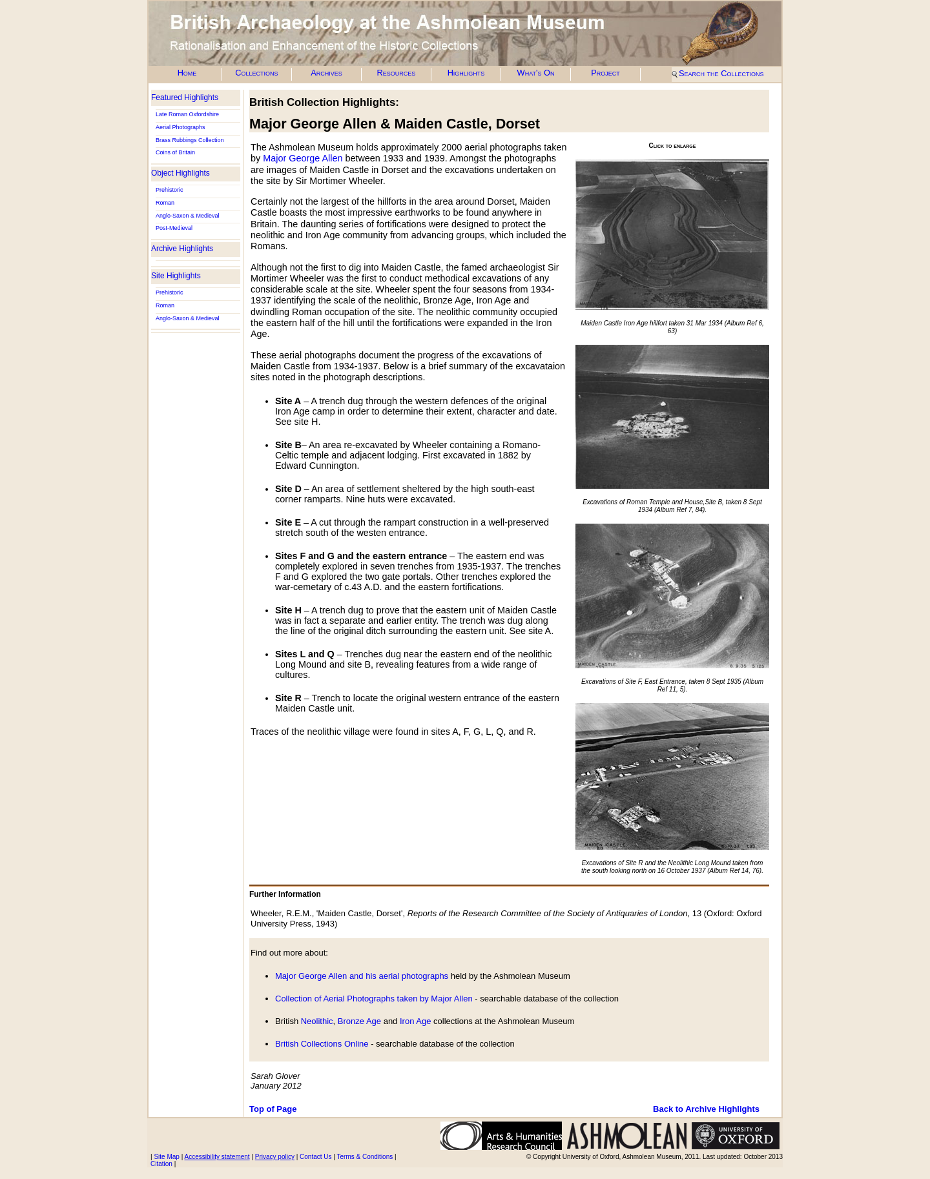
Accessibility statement (216, 1156)
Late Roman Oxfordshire (187, 114)
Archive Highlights (182, 248)
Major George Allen (302, 158)
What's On (536, 72)
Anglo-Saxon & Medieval (188, 215)
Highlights (466, 72)
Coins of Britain (175, 152)
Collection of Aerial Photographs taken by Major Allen (375, 998)
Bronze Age (359, 1021)
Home (187, 72)
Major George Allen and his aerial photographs (361, 976)
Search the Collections (721, 73)
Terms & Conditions (365, 1156)
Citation (161, 1163)
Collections (256, 72)
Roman (165, 203)
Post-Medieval (174, 228)
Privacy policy (274, 1156)
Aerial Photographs (180, 127)
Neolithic (317, 1021)
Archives (326, 72)
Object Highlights (180, 173)
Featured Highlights (184, 97)
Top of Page (272, 1109)
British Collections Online (322, 1044)
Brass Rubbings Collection (190, 140)
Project (605, 72)
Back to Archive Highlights (706, 1109)
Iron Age (415, 1021)
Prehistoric (169, 190)
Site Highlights (176, 275)
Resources (396, 72)
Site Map (166, 1156)
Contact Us (315, 1156)
